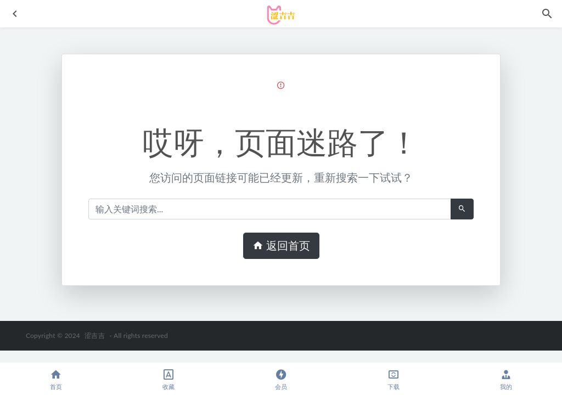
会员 (281, 379)
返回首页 (281, 246)
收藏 (169, 379)
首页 (56, 379)
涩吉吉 (95, 335)
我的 (505, 379)
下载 (393, 379)
